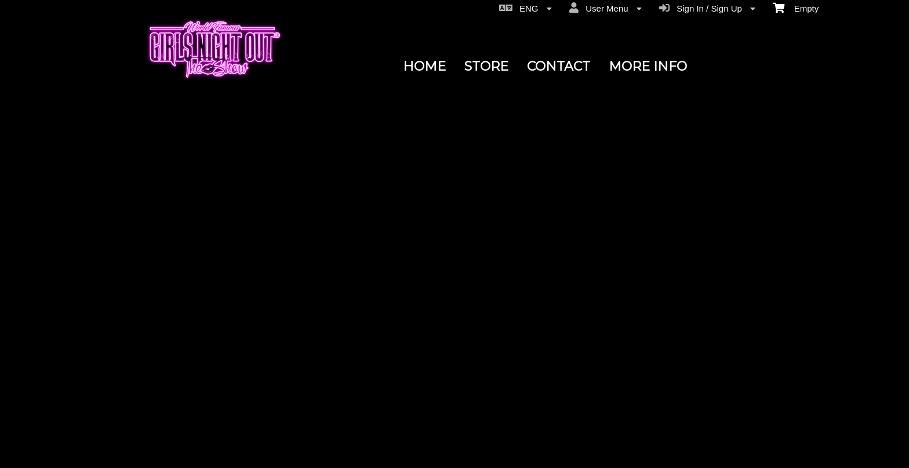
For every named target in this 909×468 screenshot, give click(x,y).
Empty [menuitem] (796, 7)
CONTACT (558, 66)
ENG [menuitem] (525, 8)
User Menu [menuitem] (605, 8)
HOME (424, 66)
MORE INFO (648, 66)
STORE (486, 66)
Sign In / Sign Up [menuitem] (707, 8)
